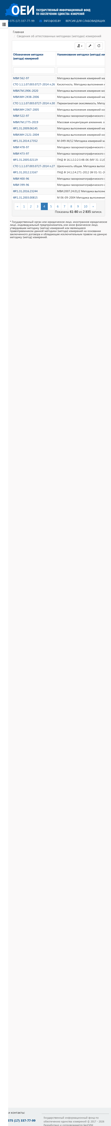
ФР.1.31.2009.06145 (25, 130)
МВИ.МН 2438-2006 (26, 98)
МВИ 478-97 (21, 149)
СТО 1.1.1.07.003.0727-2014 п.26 (34, 85)
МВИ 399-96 (21, 188)
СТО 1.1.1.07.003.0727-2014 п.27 (34, 169)
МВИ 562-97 (21, 78)
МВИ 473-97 (21, 156)
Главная (18, 32)
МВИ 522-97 (21, 117)
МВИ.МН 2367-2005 (26, 111)
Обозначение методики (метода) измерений (28, 56)
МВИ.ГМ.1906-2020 (26, 91)
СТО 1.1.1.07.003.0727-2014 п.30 (34, 104)
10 (85, 210)
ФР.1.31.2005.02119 (25, 162)
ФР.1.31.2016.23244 (25, 195)
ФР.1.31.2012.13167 (25, 175)
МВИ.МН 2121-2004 (26, 136)
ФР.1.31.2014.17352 (25, 143)
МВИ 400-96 (21, 182)
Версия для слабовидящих (85, 21)
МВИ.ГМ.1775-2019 (26, 124)
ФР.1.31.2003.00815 (25, 201)
